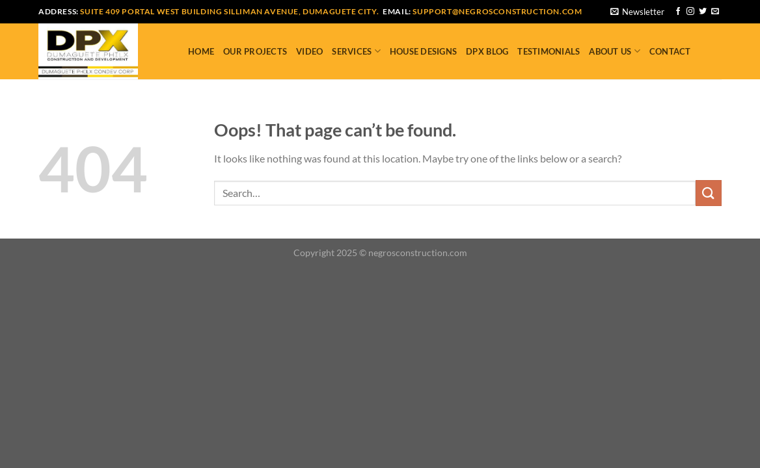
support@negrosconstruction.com (497, 11)
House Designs (423, 51)
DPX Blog (487, 51)
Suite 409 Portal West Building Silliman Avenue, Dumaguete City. (229, 11)
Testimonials (548, 51)
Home (201, 51)
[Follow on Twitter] (703, 11)
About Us (614, 51)
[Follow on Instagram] (690, 11)
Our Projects (255, 51)
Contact (670, 51)
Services (356, 51)
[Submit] (709, 192)
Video (309, 51)
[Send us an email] (715, 11)
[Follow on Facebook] (678, 11)
